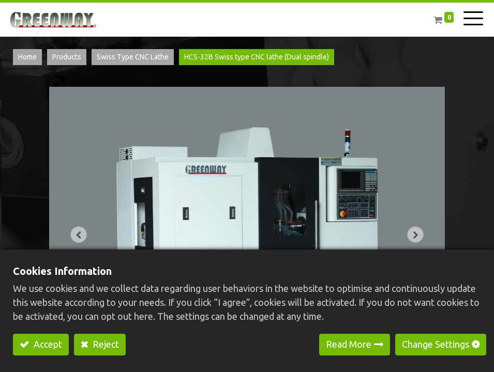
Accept (47, 344)
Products (66, 57)
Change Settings (435, 344)
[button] (79, 234)
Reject (105, 344)
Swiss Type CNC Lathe (133, 57)
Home (27, 57)
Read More (348, 344)
